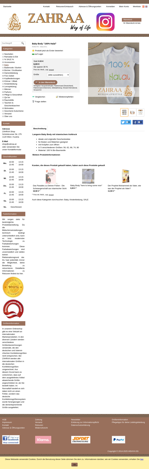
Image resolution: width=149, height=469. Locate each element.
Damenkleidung (11, 73)
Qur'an (7, 97)
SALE (85, 200)
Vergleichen (40, 97)
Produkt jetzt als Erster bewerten (49, 50)
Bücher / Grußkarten (13, 70)
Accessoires (9, 62)
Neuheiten (8, 54)
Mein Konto (124, 6)
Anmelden (110, 6)
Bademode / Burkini (12, 67)
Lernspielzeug (10, 86)
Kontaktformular (14, 149)
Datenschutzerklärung (80, 425)
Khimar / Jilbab (10, 81)
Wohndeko (9, 108)
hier (21, 273)
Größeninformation (120, 419)
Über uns (8, 116)
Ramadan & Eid (11, 57)
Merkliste (137, 6)
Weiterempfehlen (66, 97)
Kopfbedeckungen (12, 78)
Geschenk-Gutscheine (14, 111)
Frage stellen (40, 101)
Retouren (39, 425)
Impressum (7, 422)
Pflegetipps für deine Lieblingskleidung (128, 422)
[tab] (40, 128)
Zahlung (38, 419)
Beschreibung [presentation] (39, 128)
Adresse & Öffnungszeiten (90, 6)
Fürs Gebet (9, 76)
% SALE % (9, 59)
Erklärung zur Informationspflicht (85, 422)
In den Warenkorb (45, 82)
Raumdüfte (9, 100)
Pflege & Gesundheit (13, 95)
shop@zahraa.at (9, 144)
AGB (4, 419)
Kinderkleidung (10, 84)
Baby (6, 65)
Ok (74, 464)
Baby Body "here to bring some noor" (86, 185)
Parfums (7, 92)
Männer (7, 89)
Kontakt (46, 6)
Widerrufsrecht (41, 428)
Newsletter (75, 419)
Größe (36, 74)
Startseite (7, 6)
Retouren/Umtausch (64, 6)
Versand (7, 114)
